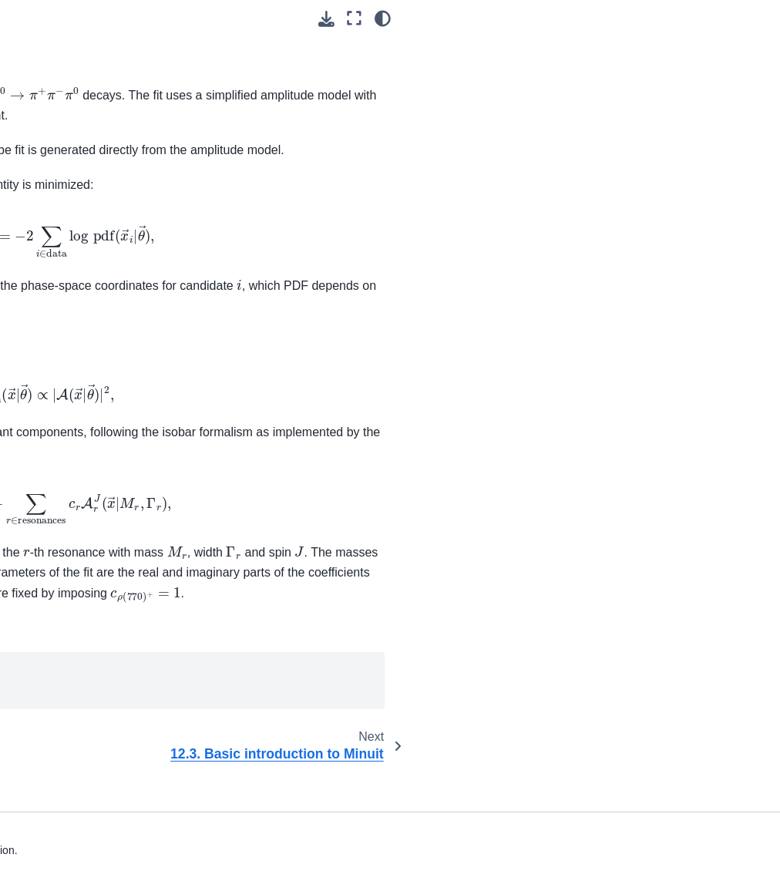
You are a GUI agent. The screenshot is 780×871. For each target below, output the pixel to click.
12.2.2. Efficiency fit (93, 437)
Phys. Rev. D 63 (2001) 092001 (517, 472)
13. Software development (51, 721)
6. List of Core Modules (77, 173)
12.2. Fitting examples (63, 378)
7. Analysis (46, 198)
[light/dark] (753, 18)
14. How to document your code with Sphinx (70, 773)
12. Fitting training (68, 320)
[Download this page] (697, 19)
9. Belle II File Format (73, 247)
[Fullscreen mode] (725, 18)
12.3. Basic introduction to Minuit (67, 547)
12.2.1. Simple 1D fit (95, 412)
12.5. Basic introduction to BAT (67, 669)
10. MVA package (63, 271)
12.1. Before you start (85, 345)
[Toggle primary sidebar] (182, 18)
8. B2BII (39, 223)
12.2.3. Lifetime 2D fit (91, 471)
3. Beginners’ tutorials (52, 54)
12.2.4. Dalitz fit (85, 504)
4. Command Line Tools (64, 97)
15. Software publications (82, 816)
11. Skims (44, 296)
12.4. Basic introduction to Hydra (67, 608)
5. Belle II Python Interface (62, 140)
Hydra (237, 714)
